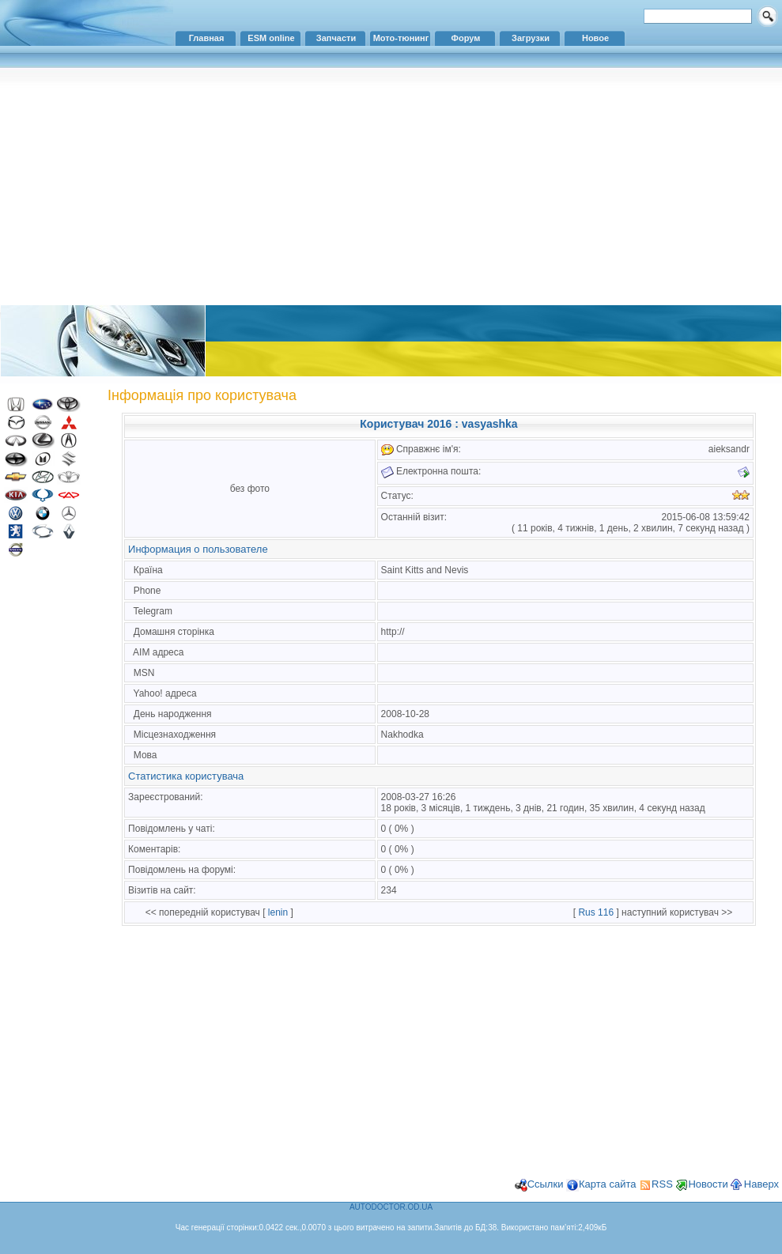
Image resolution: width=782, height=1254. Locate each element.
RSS (662, 1184)
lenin (278, 912)
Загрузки (531, 38)
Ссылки (545, 1184)
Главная (207, 38)
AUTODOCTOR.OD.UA (391, 1207)
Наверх (761, 1184)
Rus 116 (596, 912)
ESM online (270, 38)
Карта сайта (607, 1184)
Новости (707, 1184)
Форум (466, 38)
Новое (595, 38)
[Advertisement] (391, 186)
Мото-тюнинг (401, 38)
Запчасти (336, 38)
